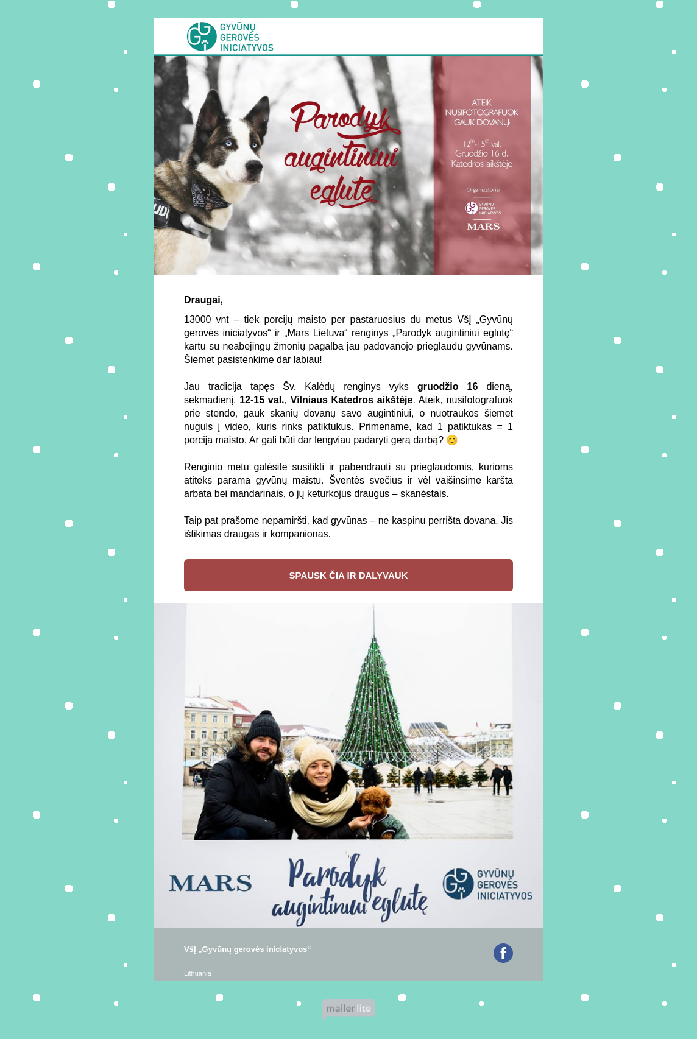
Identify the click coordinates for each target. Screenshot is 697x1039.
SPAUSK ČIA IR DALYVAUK (348, 575)
